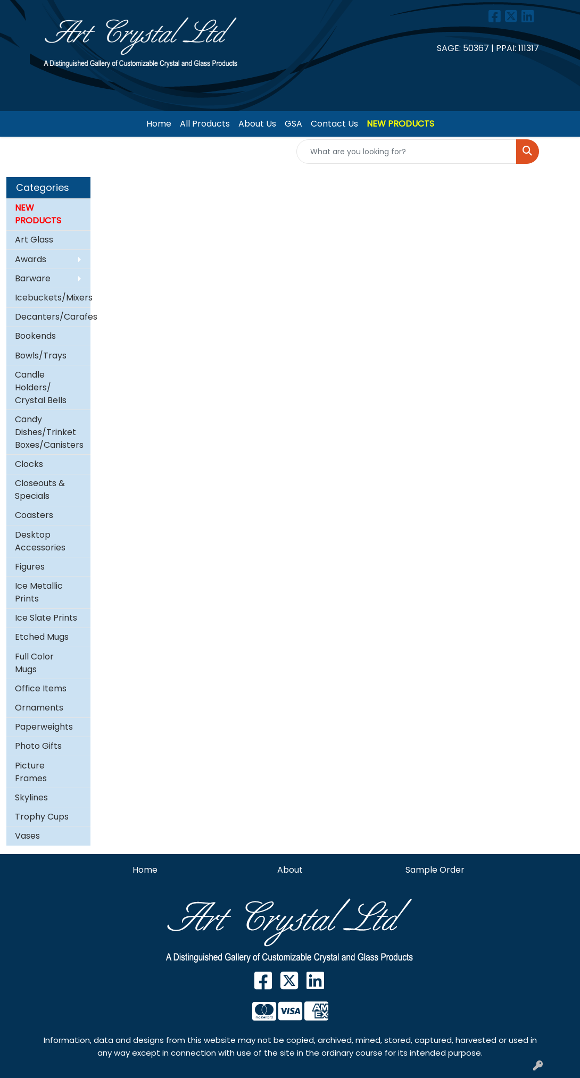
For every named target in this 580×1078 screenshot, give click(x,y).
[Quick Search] (406, 151)
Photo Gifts (38, 746)
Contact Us (334, 124)
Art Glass (34, 239)
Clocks (29, 464)
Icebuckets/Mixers (52, 297)
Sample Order (435, 870)
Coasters (34, 515)
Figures (30, 567)
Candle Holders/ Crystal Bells (41, 387)
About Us (257, 124)
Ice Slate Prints (46, 618)
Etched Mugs (42, 637)
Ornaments (39, 707)
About (290, 870)
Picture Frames (31, 771)
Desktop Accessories (40, 541)
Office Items (41, 688)
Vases (27, 836)
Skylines (31, 797)
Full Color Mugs (34, 662)
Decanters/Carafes (52, 317)
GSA (293, 124)
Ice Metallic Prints (39, 592)
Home (158, 124)
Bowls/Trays (41, 355)
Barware (33, 278)
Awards (30, 259)
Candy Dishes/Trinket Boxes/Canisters (49, 432)
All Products (205, 124)
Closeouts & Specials (40, 489)
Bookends (35, 336)
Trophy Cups (42, 816)
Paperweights (44, 727)
